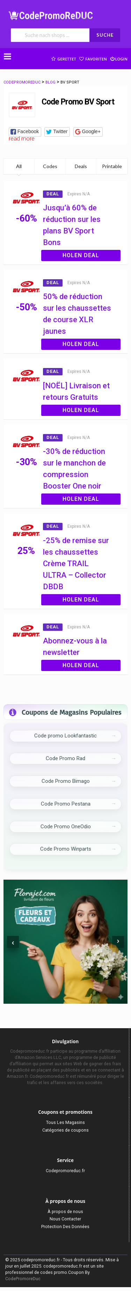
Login (119, 58)
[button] (25, 132)
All (19, 166)
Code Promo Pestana (65, 804)
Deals (81, 166)
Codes (50, 166)
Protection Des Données (65, 1226)
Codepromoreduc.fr (65, 1170)
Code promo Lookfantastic (65, 736)
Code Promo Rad (65, 758)
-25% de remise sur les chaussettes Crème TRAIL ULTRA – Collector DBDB (76, 563)
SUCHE (105, 35)
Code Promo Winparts (65, 849)
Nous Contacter (65, 1218)
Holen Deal (81, 255)
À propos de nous (65, 1211)
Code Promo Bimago (66, 781)
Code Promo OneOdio (66, 826)
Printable (112, 166)
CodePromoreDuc (23, 1278)
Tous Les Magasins (65, 1122)
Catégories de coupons (65, 1130)
